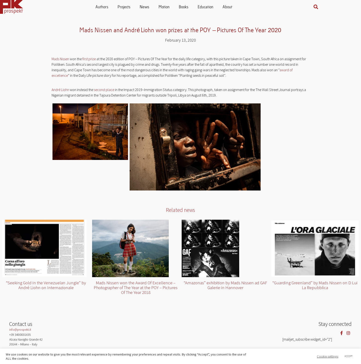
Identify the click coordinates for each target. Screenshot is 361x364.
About (243, 7)
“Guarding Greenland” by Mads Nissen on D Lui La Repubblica (315, 285)
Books (200, 7)
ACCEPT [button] (348, 356)
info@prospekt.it (20, 329)
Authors (118, 7)
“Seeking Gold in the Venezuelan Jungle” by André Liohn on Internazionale (46, 285)
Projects (140, 7)
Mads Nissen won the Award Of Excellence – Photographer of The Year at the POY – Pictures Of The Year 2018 (136, 287)
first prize (89, 59)
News (161, 7)
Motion (180, 7)
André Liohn (60, 89)
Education (222, 7)
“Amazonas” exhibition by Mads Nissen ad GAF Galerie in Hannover (225, 285)
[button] (346, 6)
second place (104, 89)
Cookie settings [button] (327, 356)
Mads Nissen (60, 59)
